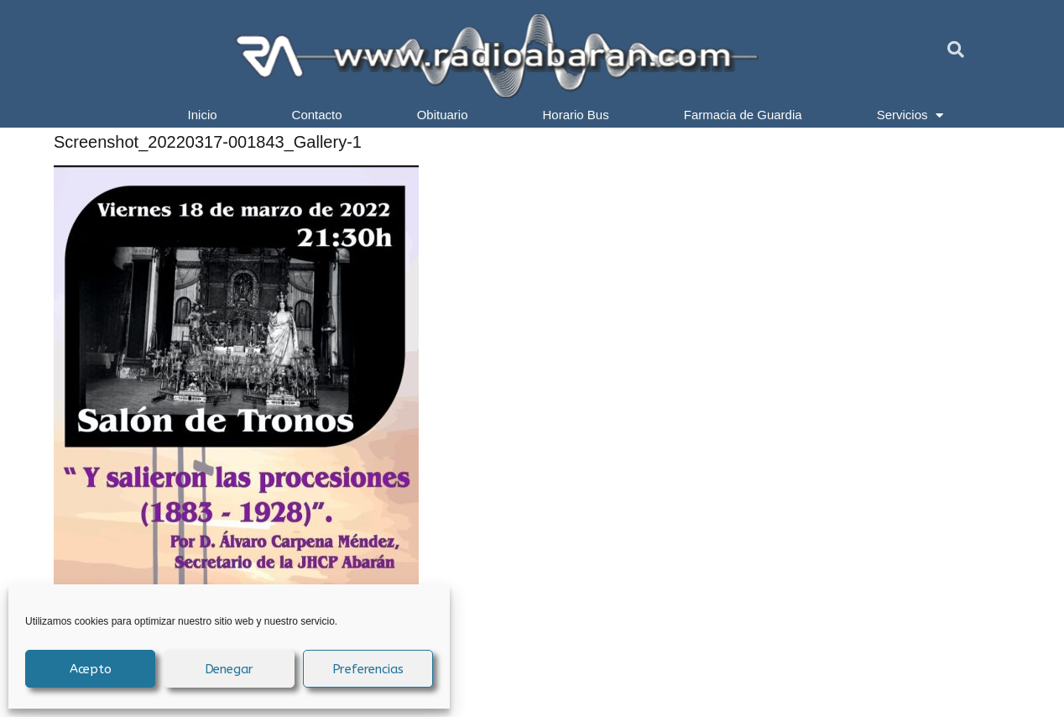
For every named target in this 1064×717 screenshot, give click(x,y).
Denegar (229, 669)
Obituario (442, 114)
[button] (956, 49)
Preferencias (368, 669)
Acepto (91, 669)
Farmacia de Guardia (743, 114)
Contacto (317, 114)
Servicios (910, 115)
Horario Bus (576, 114)
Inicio (202, 114)
